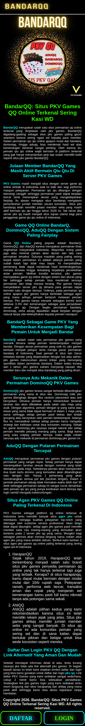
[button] (20, 718)
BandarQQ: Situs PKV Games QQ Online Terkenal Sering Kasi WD (42, 702)
